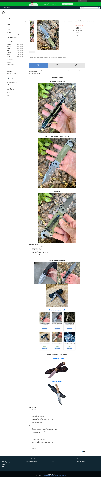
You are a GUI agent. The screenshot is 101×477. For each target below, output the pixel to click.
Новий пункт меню (81, 461)
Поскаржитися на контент (48, 475)
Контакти (95, 11)
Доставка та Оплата (80, 11)
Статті (53, 461)
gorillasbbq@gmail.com (12, 78)
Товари (61, 11)
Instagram (4, 461)
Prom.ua (57, 472)
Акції (72, 11)
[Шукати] (98, 8)
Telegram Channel (6, 463)
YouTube (3, 464)
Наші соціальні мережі (31, 461)
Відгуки (97, 13)
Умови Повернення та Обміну (85, 13)
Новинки (67, 11)
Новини (8, 24)
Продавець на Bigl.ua (50, 474)
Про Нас (89, 11)
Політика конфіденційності (60, 475)
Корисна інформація (12, 37)
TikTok (3, 466)
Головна (55, 11)
